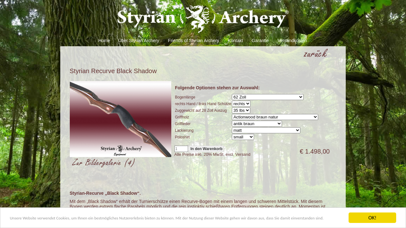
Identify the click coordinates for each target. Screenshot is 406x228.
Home (104, 40)
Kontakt (235, 40)
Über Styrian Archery (138, 40)
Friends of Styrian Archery (193, 40)
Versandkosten (292, 40)
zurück (315, 53)
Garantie (260, 40)
